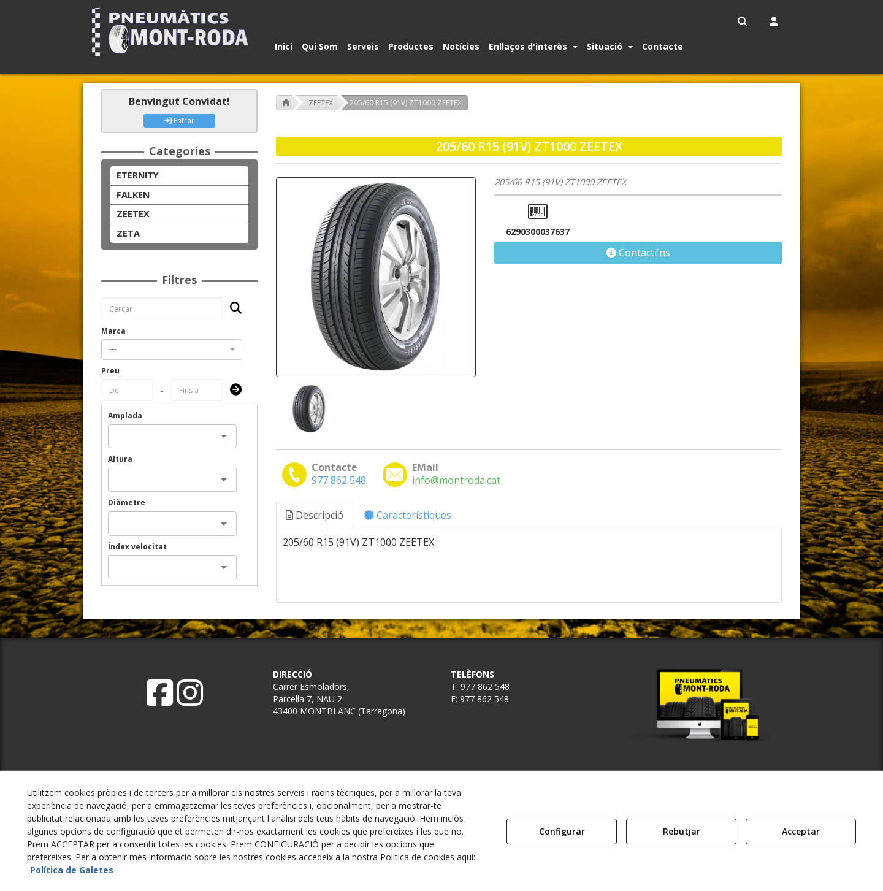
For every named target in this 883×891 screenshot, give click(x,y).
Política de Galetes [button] (71, 870)
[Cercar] (232, 308)
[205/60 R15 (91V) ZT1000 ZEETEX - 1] (308, 408)
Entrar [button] (179, 120)
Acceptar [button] (801, 831)
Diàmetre (126, 502)
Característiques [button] (407, 515)
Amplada (125, 415)
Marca (113, 331)
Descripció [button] (314, 515)
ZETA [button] (128, 233)
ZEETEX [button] (133, 214)
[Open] (223, 436)
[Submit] (232, 390)
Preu (110, 370)
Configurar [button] (562, 831)
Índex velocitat (137, 546)
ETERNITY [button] (138, 175)
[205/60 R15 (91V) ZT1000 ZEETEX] (376, 277)
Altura (120, 459)
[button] (172, 32)
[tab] (315, 515)
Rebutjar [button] (681, 831)
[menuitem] (743, 21)
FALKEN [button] (133, 195)
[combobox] (171, 349)
